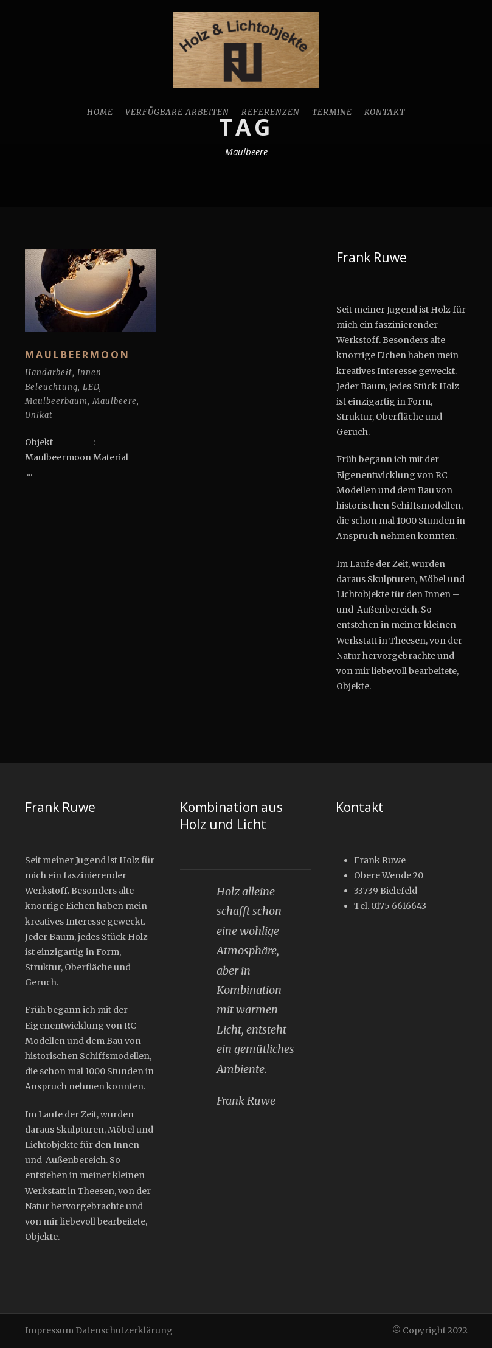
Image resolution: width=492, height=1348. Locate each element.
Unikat (39, 415)
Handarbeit (48, 372)
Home (100, 112)
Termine (332, 112)
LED (91, 387)
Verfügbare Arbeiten (177, 112)
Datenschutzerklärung (124, 1330)
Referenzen (270, 112)
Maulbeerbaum (56, 401)
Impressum (49, 1330)
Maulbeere (114, 401)
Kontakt (384, 112)
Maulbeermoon (77, 354)
